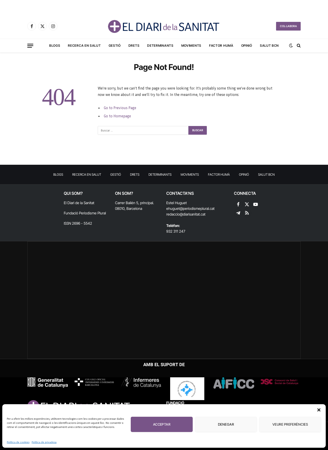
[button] (319, 410)
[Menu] (30, 46)
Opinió (246, 45)
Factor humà (221, 45)
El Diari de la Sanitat (79, 203)
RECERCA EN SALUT (84, 45)
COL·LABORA (288, 26)
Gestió (115, 45)
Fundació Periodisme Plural (85, 213)
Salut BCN (269, 45)
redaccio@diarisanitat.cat (185, 214)
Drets (134, 45)
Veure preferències (290, 424)
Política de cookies (18, 442)
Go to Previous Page (120, 107)
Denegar (226, 424)
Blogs (54, 45)
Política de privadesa (44, 442)
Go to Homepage (117, 116)
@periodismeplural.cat (197, 208)
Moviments (191, 45)
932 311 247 (175, 231)
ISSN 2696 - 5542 (78, 223)
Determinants (160, 45)
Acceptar (162, 424)
